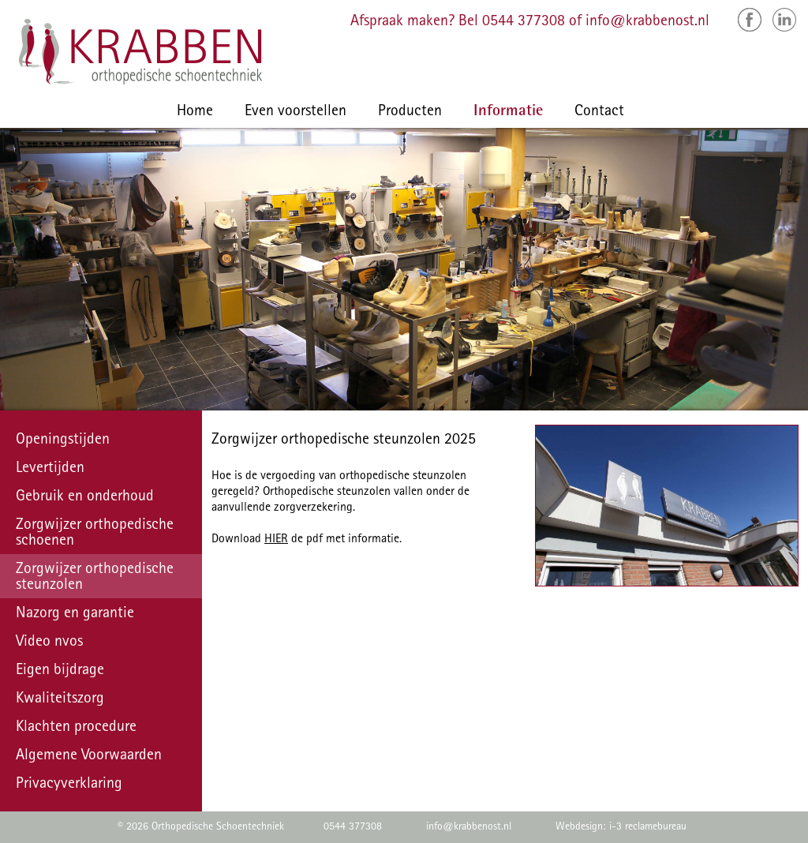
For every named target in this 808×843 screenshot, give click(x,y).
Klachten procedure (76, 728)
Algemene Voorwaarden (89, 756)
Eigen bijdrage (60, 671)
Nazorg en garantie (75, 614)
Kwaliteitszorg (60, 699)
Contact (599, 112)
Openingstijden (63, 440)
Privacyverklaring (69, 784)
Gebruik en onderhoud (85, 497)
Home (195, 112)
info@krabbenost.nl (647, 22)
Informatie (508, 112)
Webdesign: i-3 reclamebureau (621, 827)
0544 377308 (523, 22)
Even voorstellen (295, 112)
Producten (410, 112)
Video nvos (49, 642)
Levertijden (50, 469)
